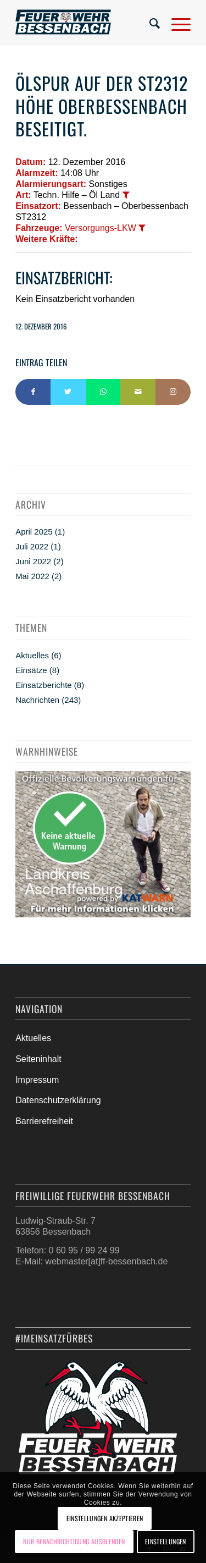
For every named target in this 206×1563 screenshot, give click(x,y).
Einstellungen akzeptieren (104, 1518)
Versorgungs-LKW (100, 228)
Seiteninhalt (38, 1059)
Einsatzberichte (43, 685)
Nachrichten (37, 700)
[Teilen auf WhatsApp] (103, 392)
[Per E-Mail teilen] (137, 392)
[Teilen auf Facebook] (33, 392)
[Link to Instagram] (173, 392)
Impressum (37, 1080)
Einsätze (31, 670)
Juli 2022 (31, 546)
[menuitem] (149, 22)
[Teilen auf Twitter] (68, 392)
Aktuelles (32, 655)
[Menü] (175, 22)
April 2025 (34, 531)
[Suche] (149, 22)
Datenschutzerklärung (58, 1100)
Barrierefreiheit (44, 1121)
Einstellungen (165, 1541)
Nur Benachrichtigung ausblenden (74, 1541)
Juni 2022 (33, 561)
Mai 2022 (32, 576)
